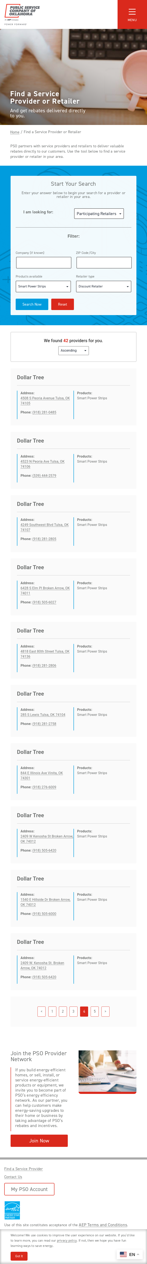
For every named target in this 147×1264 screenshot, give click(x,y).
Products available (29, 276)
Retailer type (85, 276)
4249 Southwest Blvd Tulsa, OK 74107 (45, 527)
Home (14, 132)
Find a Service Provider (23, 1169)
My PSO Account (29, 1189)
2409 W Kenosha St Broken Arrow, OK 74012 (47, 838)
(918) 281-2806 (44, 666)
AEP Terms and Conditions (103, 1225)
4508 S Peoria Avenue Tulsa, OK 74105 (45, 400)
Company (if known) (30, 253)
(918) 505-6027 (44, 602)
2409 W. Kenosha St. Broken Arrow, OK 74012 (42, 965)
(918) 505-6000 (44, 914)
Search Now (32, 304)
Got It (19, 1256)
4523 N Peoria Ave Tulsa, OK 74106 (43, 464)
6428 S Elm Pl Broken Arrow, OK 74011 (45, 590)
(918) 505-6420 (44, 850)
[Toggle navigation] (132, 14)
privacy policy (67, 1240)
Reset (62, 304)
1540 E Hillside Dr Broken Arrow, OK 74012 (45, 902)
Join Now (39, 1140)
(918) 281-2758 (44, 724)
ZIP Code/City (86, 253)
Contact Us (13, 1177)
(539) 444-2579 (44, 476)
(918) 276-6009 (44, 787)
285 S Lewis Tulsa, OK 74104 (43, 715)
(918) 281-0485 (44, 412)
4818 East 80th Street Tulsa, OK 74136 (45, 653)
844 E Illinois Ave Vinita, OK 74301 (42, 775)
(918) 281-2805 (44, 539)
